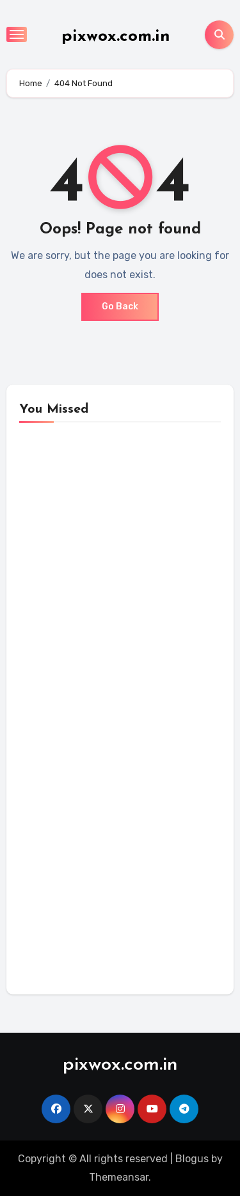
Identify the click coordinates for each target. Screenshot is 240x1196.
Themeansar (118, 1177)
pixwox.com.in (115, 36)
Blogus (192, 1159)
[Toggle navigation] (16, 34)
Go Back (120, 306)
